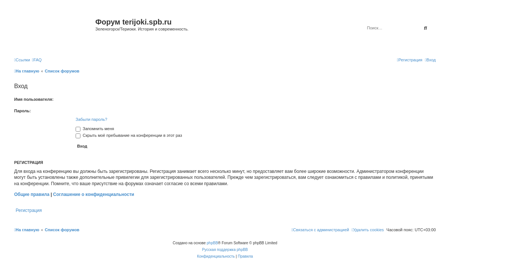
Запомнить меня (95, 128)
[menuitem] (37, 59)
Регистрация (29, 210)
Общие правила (32, 194)
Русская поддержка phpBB (225, 250)
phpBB (212, 243)
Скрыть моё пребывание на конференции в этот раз (129, 135)
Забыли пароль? (91, 119)
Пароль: (22, 111)
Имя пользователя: (34, 99)
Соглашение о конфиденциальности (93, 194)
